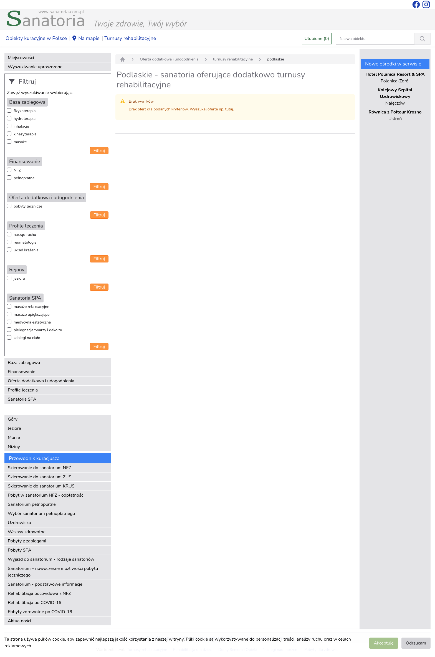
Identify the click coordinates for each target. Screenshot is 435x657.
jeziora (19, 278)
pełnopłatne (24, 178)
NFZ (17, 170)
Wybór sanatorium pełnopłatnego (41, 514)
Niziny (14, 447)
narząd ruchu (25, 234)
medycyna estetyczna (32, 322)
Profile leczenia (23, 390)
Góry (12, 419)
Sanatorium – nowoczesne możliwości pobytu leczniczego (53, 571)
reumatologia (25, 242)
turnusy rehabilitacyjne (233, 59)
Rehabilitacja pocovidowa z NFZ (39, 593)
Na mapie (86, 38)
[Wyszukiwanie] (422, 39)
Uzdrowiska (19, 523)
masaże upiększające (32, 314)
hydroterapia (25, 118)
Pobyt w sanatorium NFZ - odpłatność (45, 495)
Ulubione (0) (316, 39)
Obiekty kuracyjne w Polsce (36, 38)
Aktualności (19, 621)
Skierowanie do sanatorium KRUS (41, 486)
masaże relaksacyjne (31, 306)
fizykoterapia (25, 110)
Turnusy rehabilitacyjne (130, 38)
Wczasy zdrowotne (26, 532)
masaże (20, 142)
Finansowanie (21, 372)
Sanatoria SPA (22, 399)
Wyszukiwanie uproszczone (35, 67)
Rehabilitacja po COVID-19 (35, 603)
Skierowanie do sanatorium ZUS (39, 477)
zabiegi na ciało (27, 337)
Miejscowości (21, 58)
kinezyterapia (25, 134)
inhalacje (21, 126)
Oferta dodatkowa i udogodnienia (41, 381)
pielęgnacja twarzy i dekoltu (38, 330)
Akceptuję (383, 643)
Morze (14, 437)
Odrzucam (416, 643)
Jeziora (14, 428)
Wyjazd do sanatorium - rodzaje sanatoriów (51, 559)
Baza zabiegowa (24, 363)
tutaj (229, 109)
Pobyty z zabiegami (27, 541)
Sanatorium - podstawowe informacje (45, 584)
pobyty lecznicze (28, 206)
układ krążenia (26, 250)
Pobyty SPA (19, 550)
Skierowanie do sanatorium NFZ (39, 468)
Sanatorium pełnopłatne (32, 504)
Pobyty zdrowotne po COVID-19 (40, 612)
